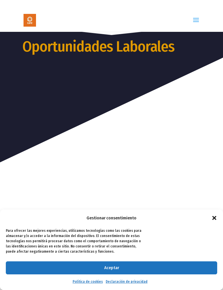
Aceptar (111, 267)
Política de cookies (88, 282)
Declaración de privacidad (127, 282)
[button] (214, 218)
